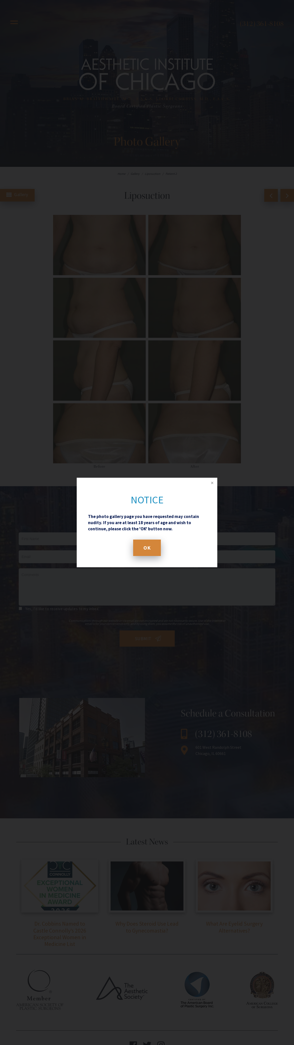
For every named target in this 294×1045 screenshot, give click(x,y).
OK (147, 547)
